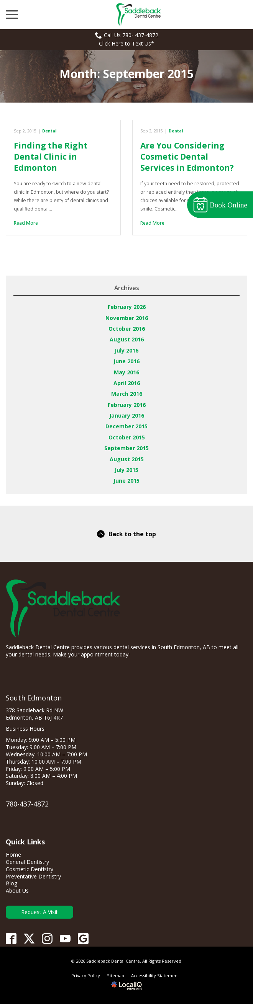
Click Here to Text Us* (126, 43)
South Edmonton (34, 697)
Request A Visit (39, 912)
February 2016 (127, 404)
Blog (11, 883)
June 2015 (126, 480)
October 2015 (126, 437)
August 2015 (127, 459)
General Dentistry (27, 861)
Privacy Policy (85, 975)
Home (13, 854)
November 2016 (126, 318)
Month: (126, 73)
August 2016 (127, 339)
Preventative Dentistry (33, 876)
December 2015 (126, 426)
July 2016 (126, 350)
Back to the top (126, 534)
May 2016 (126, 372)
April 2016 (126, 383)
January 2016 (126, 415)
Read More (26, 223)
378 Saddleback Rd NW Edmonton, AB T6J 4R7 (34, 714)
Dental (49, 131)
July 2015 (126, 469)
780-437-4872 (27, 803)
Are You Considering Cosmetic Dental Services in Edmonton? (187, 156)
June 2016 (126, 361)
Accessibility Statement (155, 975)
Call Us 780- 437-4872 (126, 35)
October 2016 (126, 328)
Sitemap (115, 975)
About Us (17, 890)
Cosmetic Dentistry (29, 869)
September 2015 (126, 448)
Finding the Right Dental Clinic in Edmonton (50, 156)
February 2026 (127, 306)
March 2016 (126, 393)
